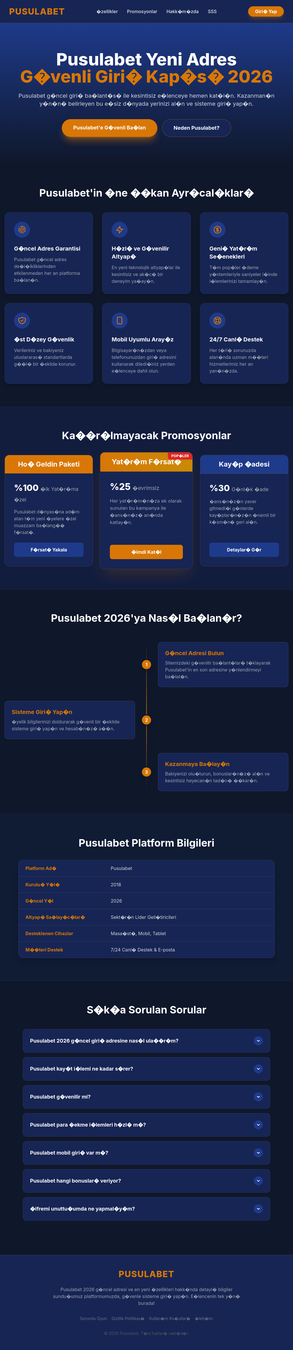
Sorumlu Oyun (93, 1318)
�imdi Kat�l (146, 552)
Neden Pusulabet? (196, 128)
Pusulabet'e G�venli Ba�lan (109, 128)
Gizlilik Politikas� (128, 1318)
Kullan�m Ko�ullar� (169, 1318)
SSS (212, 11)
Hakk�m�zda (183, 11)
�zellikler (107, 11)
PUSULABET (37, 11)
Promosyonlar (142, 11)
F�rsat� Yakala (49, 550)
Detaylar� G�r (244, 550)
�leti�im (204, 1318)
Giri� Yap (266, 11)
